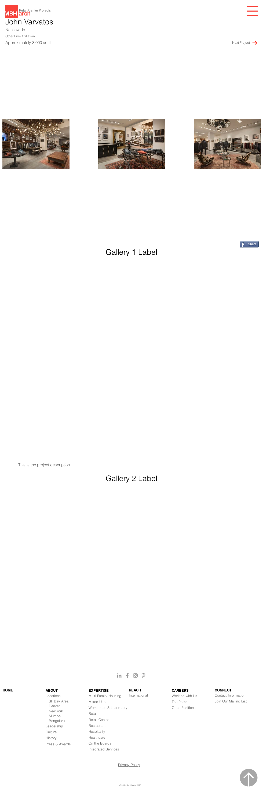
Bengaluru (57, 721)
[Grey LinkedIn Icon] (119, 675)
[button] (252, 11)
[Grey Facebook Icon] (127, 675)
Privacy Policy (129, 765)
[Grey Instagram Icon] (135, 675)
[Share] (249, 244)
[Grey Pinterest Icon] (143, 675)
